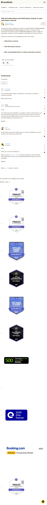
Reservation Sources (38, 7)
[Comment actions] (44, 97)
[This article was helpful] (3, 62)
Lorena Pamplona (9, 23)
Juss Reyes (7, 143)
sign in (6, 168)
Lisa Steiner (7, 89)
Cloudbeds (3, 7)
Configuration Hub (13, 7)
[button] (44, 2)
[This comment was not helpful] (44, 95)
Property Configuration (25, 7)
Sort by (4, 83)
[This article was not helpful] (7, 62)
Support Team (14, 155)
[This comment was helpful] (44, 89)
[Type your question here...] (23, 11)
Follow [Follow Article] (43, 23)
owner (6, 127)
